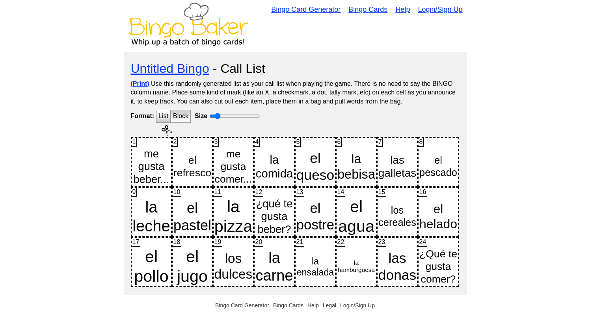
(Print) (140, 83)
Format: (142, 116)
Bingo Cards (367, 9)
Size (201, 116)
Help (402, 9)
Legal (329, 305)
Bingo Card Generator (306, 9)
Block (180, 116)
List (163, 116)
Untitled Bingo (170, 68)
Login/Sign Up (440, 9)
